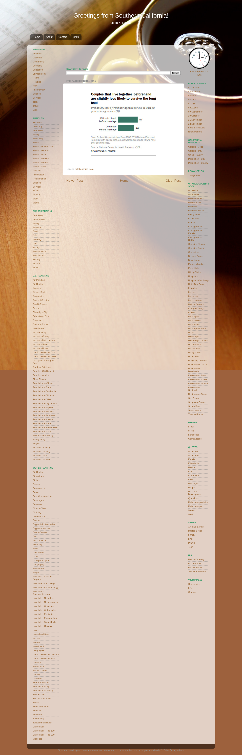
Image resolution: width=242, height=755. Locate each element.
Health (36, 78)
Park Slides (194, 324)
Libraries (192, 288)
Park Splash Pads (197, 328)
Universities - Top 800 (44, 735)
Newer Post (74, 180)
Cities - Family (195, 155)
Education (38, 69)
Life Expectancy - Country (46, 654)
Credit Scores (40, 304)
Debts (36, 308)
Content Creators (41, 300)
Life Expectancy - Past (44, 658)
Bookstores (194, 218)
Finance (37, 227)
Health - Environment (43, 146)
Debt (35, 536)
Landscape (193, 434)
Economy (37, 65)
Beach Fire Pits (196, 198)
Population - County (198, 163)
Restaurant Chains (42, 698)
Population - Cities (42, 399)
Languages (38, 650)
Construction (39, 516)
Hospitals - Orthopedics (44, 610)
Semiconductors (41, 706)
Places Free (194, 348)
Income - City (39, 332)
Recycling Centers (197, 360)
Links (76, 36)
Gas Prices (38, 552)
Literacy (37, 662)
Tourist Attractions (197, 571)
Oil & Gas (38, 678)
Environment (39, 74)
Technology (38, 718)
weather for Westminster (176, 55)
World (36, 202)
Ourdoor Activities (42, 367)
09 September (195, 111)
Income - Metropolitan (44, 340)
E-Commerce (39, 540)
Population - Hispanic (43, 411)
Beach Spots (194, 202)
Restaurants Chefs (197, 379)
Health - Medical (41, 158)
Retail (36, 702)
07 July (191, 103)
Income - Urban (40, 348)
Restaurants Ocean (198, 383)
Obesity (37, 674)
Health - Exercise (41, 150)
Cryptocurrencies (41, 528)
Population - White (42, 431)
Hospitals (193, 276)
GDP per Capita (41, 560)
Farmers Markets (196, 264)
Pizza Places (39, 379)
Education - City (41, 316)
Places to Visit (195, 567)
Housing (37, 82)
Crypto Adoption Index (44, 524)
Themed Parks (195, 414)
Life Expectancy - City (44, 352)
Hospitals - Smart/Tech (44, 622)
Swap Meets (194, 410)
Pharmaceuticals (41, 682)
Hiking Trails (194, 272)
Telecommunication (42, 722)
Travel (36, 106)
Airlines (36, 480)
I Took (191, 426)
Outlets (191, 312)
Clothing (37, 512)
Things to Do (194, 175)
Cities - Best (39, 292)
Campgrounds (195, 226)
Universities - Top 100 (44, 730)
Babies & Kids (195, 531)
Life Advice (193, 475)
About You (193, 455)
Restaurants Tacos (197, 394)
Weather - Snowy (41, 451)
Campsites (193, 252)
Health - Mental (40, 162)
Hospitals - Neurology (43, 598)
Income (36, 638)
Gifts (35, 235)
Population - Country (43, 690)
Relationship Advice (198, 502)
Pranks (191, 543)
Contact (62, 36)
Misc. (35, 85)
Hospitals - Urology (42, 626)
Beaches (192, 206)
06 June (192, 99)
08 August (193, 107)
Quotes (192, 592)
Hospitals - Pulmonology (45, 618)
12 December (195, 124)
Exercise (37, 320)
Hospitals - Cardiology (44, 583)
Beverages (38, 500)
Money (36, 247)
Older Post (173, 180)
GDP (35, 556)
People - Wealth (41, 375)
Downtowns (194, 260)
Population (193, 356)
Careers (37, 288)
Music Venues (195, 300)
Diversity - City (40, 312)
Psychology (38, 174)
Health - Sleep (40, 166)
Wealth (36, 194)
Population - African (42, 383)
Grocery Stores (40, 324)
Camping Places (196, 244)
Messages (193, 483)
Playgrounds (194, 352)
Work (35, 110)
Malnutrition (39, 666)
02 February (194, 91)
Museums (193, 296)
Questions (193, 498)
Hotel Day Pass (196, 284)
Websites (37, 739)
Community (38, 61)
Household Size (41, 634)
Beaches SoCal (196, 210)
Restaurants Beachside (194, 370)
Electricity (38, 544)
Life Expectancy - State (44, 356)
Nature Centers (196, 304)
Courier (36, 520)
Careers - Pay (195, 151)
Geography (38, 564)
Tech (35, 102)
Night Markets (195, 131)
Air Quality (38, 284)
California (37, 57)
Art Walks (193, 190)
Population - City (41, 686)
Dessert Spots (195, 256)
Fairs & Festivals (196, 127)
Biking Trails (194, 214)
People (191, 487)
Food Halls (193, 268)
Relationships (39, 178)
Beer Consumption (42, 496)
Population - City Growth (45, 403)
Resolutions (39, 255)
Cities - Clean (39, 508)
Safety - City (39, 439)
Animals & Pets (196, 526)
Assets (36, 484)
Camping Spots (196, 248)
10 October (193, 116)
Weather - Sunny (41, 459)
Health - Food (40, 154)
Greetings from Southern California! (121, 15)
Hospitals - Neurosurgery (45, 602)
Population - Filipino (43, 407)
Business (37, 53)
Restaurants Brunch (198, 375)
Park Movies (194, 320)
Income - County (41, 336)
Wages (36, 443)
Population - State (42, 423)
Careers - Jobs (195, 147)
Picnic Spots (194, 336)
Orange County (196, 308)
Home (36, 36)
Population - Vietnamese (45, 427)
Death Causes (40, 532)
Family (36, 134)
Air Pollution (39, 280)
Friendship (38, 138)
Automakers (39, 488)
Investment (38, 646)
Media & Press (40, 670)
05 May (192, 95)
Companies (38, 296)
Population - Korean (43, 419)
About (49, 36)
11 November (195, 120)
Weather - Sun (40, 455)
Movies (191, 292)
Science (37, 94)
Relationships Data (83, 169)
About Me (193, 451)
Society (36, 259)
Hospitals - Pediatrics (43, 614)
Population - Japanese (44, 415)
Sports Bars (194, 406)
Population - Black (42, 387)
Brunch (191, 222)
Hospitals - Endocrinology (45, 587)
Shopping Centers (197, 402)
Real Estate (39, 694)
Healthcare (38, 328)
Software (37, 714)
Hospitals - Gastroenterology (41, 592)
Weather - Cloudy (41, 447)
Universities (39, 726)
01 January (193, 87)
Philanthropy (39, 89)
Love (190, 479)
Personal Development (195, 492)
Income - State (40, 344)
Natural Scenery (196, 559)
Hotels (36, 630)
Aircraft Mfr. (38, 476)
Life (34, 243)
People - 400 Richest (43, 371)
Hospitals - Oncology (43, 606)
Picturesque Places (198, 340)
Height (36, 572)
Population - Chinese (43, 395)
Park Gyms (193, 316)
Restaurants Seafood (194, 388)
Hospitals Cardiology (198, 280)
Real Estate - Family (43, 435)
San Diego (193, 398)
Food (35, 231)
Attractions (193, 194)
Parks (191, 332)
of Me (191, 430)
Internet (37, 642)
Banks (36, 492)
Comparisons (195, 439)
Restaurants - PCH (197, 364)
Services (37, 98)
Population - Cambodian (45, 391)
